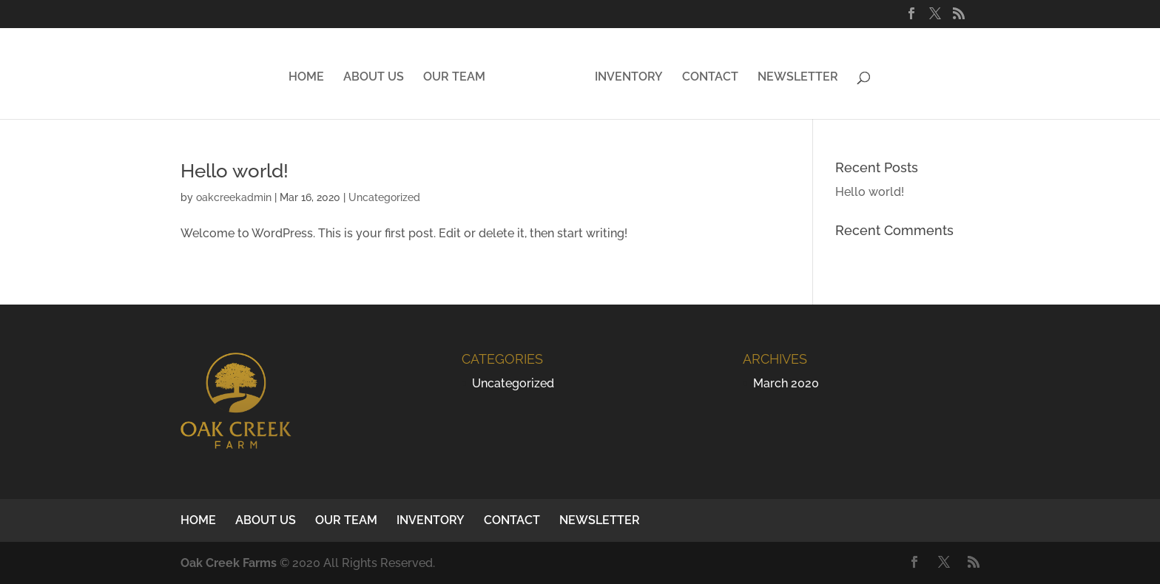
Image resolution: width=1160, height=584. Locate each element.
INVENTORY (629, 78)
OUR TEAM (454, 78)
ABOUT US (373, 78)
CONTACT (710, 78)
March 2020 (786, 383)
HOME (306, 78)
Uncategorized (384, 197)
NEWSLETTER (798, 78)
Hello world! (235, 171)
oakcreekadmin (234, 197)
